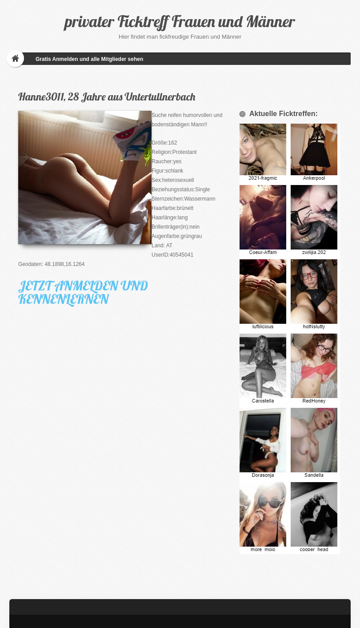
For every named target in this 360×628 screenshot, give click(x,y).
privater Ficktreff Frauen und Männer (180, 21)
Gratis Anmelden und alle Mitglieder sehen (89, 59)
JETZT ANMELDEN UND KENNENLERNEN (83, 292)
